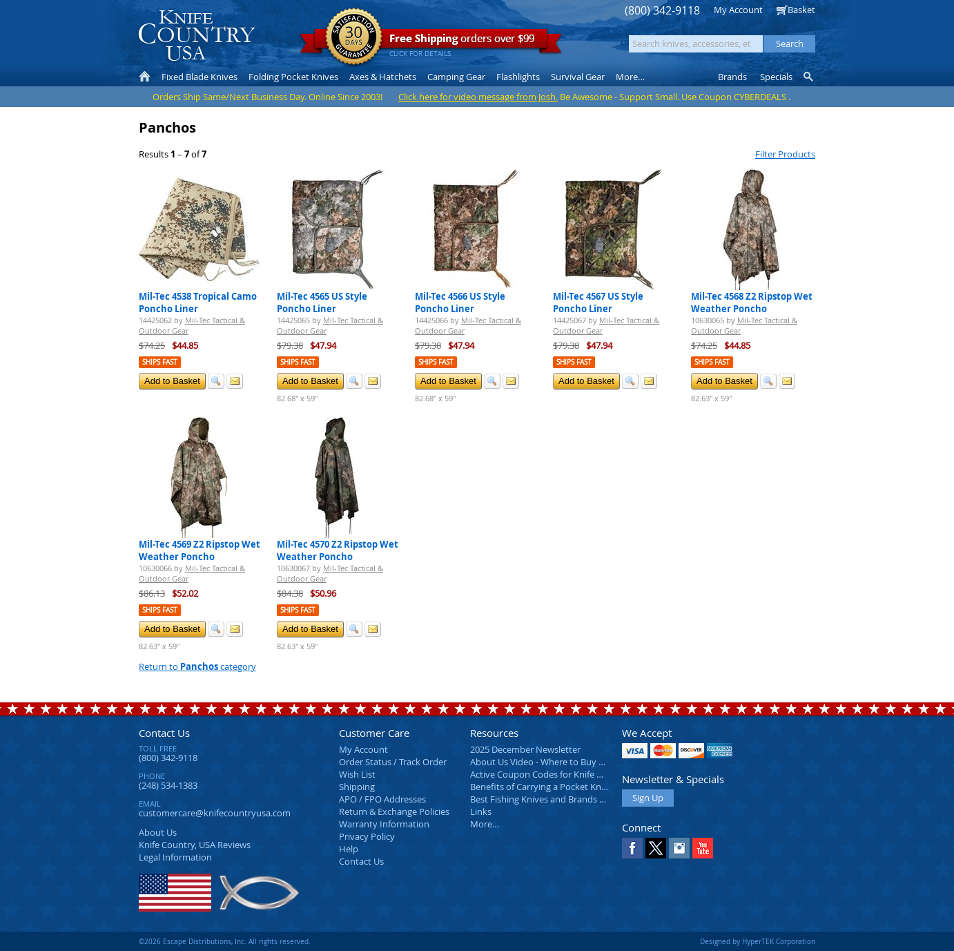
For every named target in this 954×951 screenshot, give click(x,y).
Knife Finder (809, 76)
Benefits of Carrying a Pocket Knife (540, 786)
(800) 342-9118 (662, 10)
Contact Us (164, 733)
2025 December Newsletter (525, 749)
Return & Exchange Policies (394, 811)
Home (144, 76)
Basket (801, 9)
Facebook (632, 848)
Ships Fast (159, 362)
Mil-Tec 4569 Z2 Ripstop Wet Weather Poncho (199, 550)
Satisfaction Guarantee (353, 37)
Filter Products (785, 154)
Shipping (357, 786)
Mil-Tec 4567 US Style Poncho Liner (598, 302)
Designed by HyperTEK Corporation (757, 941)
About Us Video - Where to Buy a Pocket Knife (563, 762)
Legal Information (175, 857)
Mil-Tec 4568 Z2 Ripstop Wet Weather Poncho (751, 302)
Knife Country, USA (196, 36)
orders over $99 (430, 42)
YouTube (702, 848)
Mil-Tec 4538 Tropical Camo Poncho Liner (198, 302)
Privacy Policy (367, 836)
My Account (738, 9)
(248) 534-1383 (168, 785)
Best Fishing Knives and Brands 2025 (544, 799)
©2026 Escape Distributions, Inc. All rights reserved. (225, 941)
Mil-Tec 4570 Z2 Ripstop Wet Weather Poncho (337, 550)
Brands (732, 76)
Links (480, 811)
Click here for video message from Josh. (478, 96)
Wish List (357, 774)
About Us (158, 832)
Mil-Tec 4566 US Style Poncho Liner (460, 302)
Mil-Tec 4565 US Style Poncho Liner (322, 302)
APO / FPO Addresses (382, 799)
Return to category (197, 666)
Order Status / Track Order (393, 762)
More (630, 76)
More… (484, 824)
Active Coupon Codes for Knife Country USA (559, 774)
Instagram (679, 848)
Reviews (195, 844)
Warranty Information (384, 824)
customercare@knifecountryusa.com (215, 813)
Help (348, 849)
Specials (776, 76)
